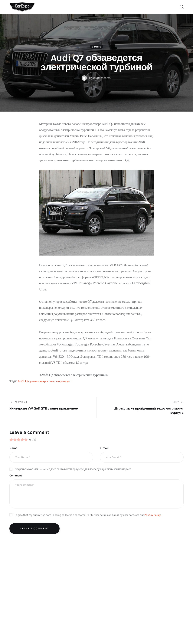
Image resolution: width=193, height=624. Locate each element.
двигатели (36, 381)
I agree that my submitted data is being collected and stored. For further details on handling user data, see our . (88, 515)
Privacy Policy (152, 515)
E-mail (104, 448)
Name (13, 448)
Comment (15, 475)
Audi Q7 (23, 381)
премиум (64, 381)
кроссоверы (50, 381)
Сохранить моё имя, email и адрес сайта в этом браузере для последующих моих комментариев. (73, 469)
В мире (96, 46)
